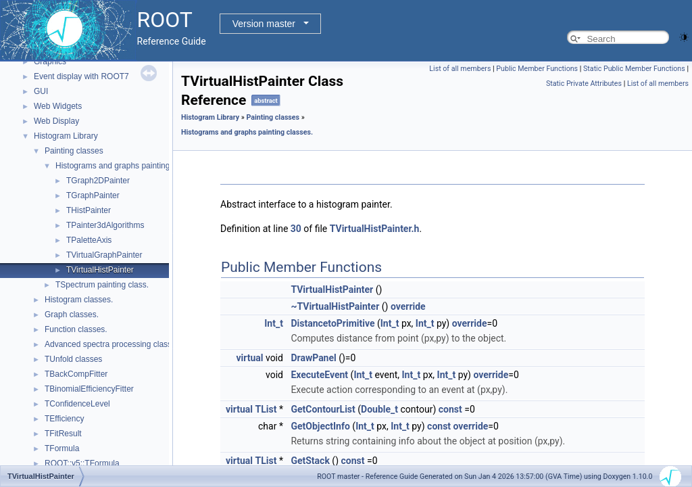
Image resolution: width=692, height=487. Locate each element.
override (408, 306)
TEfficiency (64, 418)
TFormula (62, 448)
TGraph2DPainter (98, 180)
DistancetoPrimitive (332, 323)
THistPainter (88, 210)
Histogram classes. (79, 299)
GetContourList (323, 409)
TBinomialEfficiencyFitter (89, 389)
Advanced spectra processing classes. (113, 344)
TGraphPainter (93, 195)
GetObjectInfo (320, 426)
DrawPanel (313, 357)
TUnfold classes (73, 359)
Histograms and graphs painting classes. (128, 165)
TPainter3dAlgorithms (105, 225)
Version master (263, 23)
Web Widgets (58, 106)
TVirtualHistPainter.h (375, 228)
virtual (249, 357)
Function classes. (76, 329)
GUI (41, 91)
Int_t (273, 323)
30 (296, 228)
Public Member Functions (537, 68)
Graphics (50, 61)
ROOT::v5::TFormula (82, 463)
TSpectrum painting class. (102, 284)
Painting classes (74, 151)
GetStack (310, 460)
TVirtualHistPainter (100, 270)
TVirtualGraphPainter (104, 255)
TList (266, 409)
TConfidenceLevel (77, 404)
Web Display (56, 121)
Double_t (379, 409)
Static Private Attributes (584, 83)
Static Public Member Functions (634, 68)
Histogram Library (66, 136)
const (450, 409)
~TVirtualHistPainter (335, 306)
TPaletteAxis (89, 240)
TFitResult (63, 433)
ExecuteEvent (319, 374)
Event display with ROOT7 (81, 76)
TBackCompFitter (76, 374)
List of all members (460, 68)
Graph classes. (72, 314)
